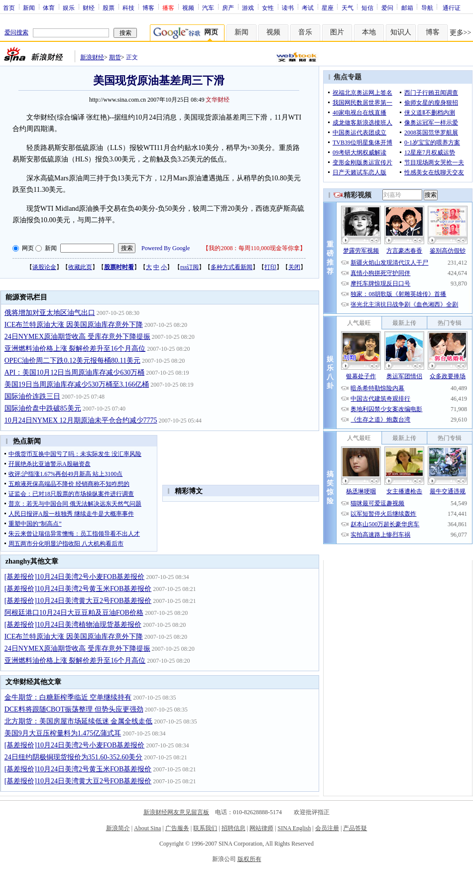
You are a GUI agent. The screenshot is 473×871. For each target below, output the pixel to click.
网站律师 (261, 828)
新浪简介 (118, 828)
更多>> (461, 32)
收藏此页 (80, 267)
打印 (270, 267)
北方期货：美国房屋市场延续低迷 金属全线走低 (78, 721)
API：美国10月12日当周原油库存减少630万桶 (74, 372)
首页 (9, 7)
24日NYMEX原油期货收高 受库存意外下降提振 (77, 336)
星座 (328, 7)
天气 (348, 7)
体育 (49, 7)
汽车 (208, 7)
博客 (148, 7)
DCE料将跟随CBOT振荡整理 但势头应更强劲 (73, 709)
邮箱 (407, 7)
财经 (89, 7)
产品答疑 (355, 828)
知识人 (400, 32)
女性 (268, 7)
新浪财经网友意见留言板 (176, 812)
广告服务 (177, 828)
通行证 (452, 7)
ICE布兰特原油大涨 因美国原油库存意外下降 (73, 324)
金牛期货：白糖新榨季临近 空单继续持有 (68, 697)
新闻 (29, 7)
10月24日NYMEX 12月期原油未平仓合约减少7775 (80, 420)
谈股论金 (44, 267)
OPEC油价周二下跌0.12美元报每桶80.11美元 (72, 360)
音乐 (305, 32)
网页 (28, 248)
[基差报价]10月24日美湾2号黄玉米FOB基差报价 (78, 588)
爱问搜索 (16, 32)
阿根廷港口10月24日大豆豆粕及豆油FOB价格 (73, 612)
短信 (367, 7)
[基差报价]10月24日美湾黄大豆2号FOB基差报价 (78, 600)
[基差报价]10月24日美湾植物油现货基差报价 (72, 624)
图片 (337, 32)
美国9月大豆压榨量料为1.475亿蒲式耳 (62, 733)
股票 (109, 7)
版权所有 (249, 859)
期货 (115, 57)
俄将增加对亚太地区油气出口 (49, 312)
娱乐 (69, 7)
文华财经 (218, 99)
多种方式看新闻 (231, 267)
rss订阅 (189, 267)
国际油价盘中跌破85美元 (42, 408)
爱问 (387, 7)
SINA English (294, 828)
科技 (128, 7)
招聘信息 (233, 828)
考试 (308, 7)
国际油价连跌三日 (32, 396)
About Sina (147, 828)
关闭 (294, 267)
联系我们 (205, 828)
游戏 (248, 7)
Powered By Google (165, 248)
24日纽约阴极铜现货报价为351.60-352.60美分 (73, 757)
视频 (188, 7)
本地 (369, 32)
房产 (228, 7)
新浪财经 (92, 57)
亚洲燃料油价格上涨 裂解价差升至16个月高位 (75, 348)
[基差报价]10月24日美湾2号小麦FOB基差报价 (74, 577)
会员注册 (327, 828)
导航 (427, 7)
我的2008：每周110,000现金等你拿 (254, 248)
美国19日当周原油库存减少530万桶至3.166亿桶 (76, 384)
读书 (288, 7)
